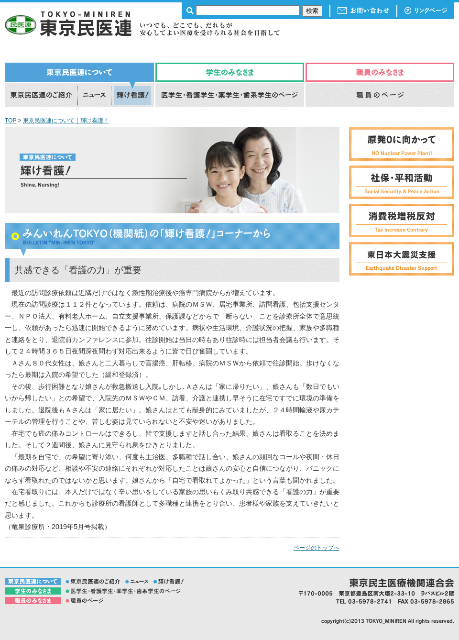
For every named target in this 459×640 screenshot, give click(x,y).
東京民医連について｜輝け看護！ (66, 120)
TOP (10, 120)
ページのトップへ (316, 547)
